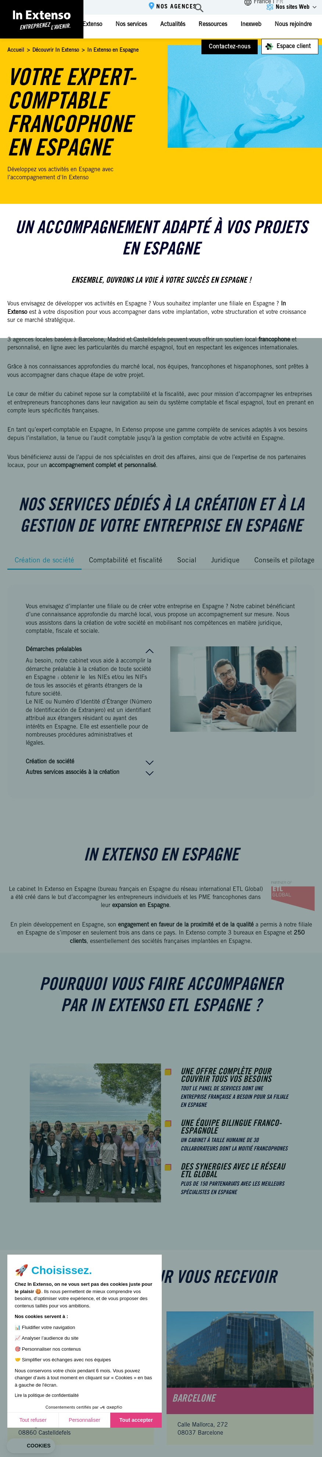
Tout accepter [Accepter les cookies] (136, 1420)
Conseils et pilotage (284, 560)
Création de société (44, 560)
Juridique (225, 560)
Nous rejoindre (293, 24)
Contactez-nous (229, 47)
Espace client (293, 46)
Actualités (172, 24)
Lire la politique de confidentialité (47, 1395)
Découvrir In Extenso (55, 50)
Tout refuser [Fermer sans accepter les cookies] (33, 1420)
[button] (31, 1446)
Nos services (131, 24)
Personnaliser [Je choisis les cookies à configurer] (84, 1420)
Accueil (15, 50)
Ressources (212, 24)
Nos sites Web (293, 7)
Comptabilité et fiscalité (125, 560)
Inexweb (250, 24)
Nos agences (176, 7)
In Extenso (88, 24)
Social (186, 560)
